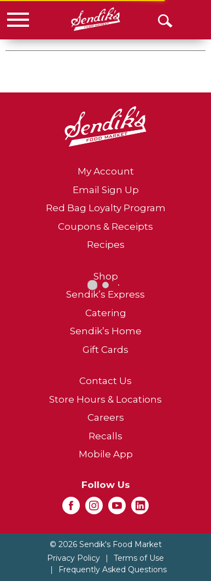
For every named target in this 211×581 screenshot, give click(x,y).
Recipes (106, 244)
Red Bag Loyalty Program (106, 207)
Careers (105, 417)
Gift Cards (105, 349)
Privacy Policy (73, 558)
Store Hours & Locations (105, 399)
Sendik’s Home (106, 331)
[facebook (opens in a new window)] (71, 508)
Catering (105, 312)
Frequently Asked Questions (112, 569)
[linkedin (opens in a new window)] (140, 508)
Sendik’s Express (105, 294)
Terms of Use (139, 558)
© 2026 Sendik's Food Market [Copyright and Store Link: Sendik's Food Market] (106, 544)
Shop (105, 276)
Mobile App (106, 454)
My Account (106, 171)
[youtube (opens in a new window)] (117, 508)
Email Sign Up (106, 189)
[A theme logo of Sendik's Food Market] (95, 19)
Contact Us (105, 380)
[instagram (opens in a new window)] (94, 508)
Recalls (105, 436)
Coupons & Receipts (105, 226)
